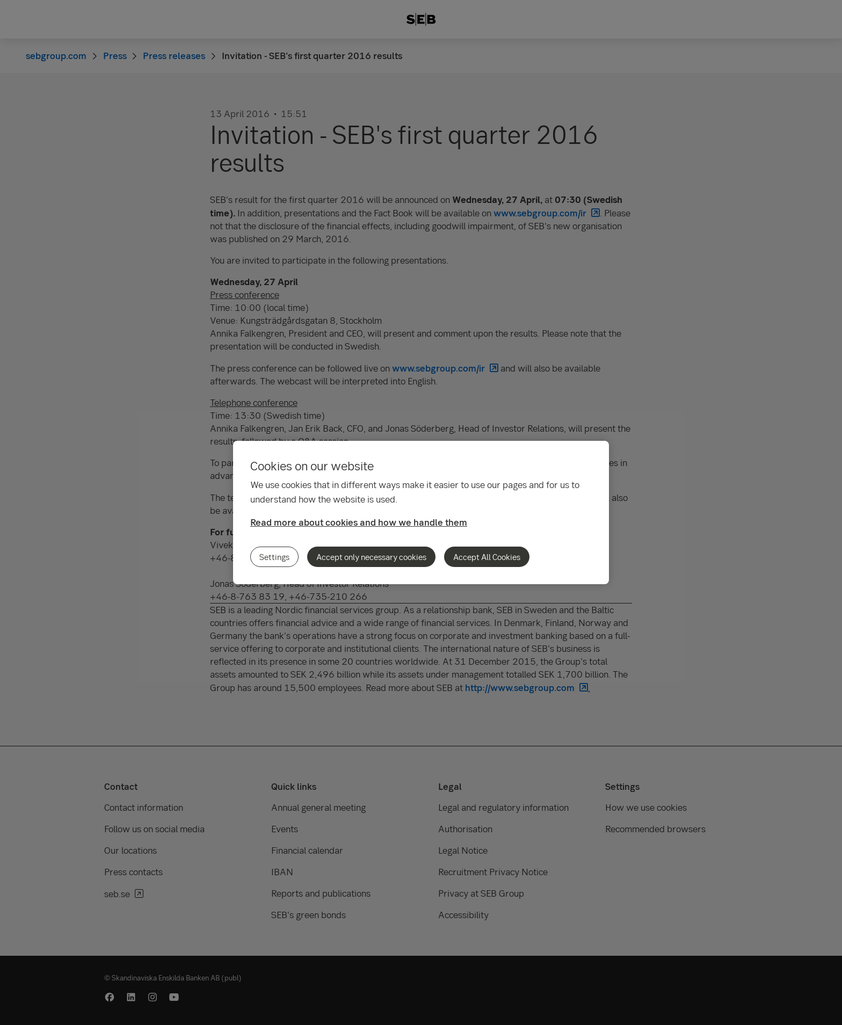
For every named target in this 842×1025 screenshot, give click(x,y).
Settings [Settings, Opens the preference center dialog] (274, 556)
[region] (421, 512)
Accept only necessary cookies (371, 556)
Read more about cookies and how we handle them (358, 522)
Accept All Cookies (486, 556)
